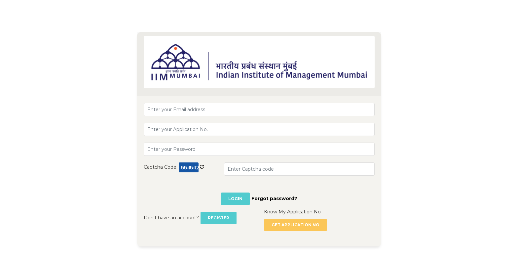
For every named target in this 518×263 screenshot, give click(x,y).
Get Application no (295, 224)
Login (235, 198)
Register (218, 217)
